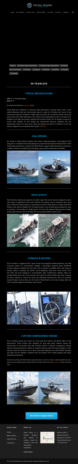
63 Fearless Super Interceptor (27, 65)
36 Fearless (55, 69)
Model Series (41, 12)
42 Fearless (36, 69)
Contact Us (10, 443)
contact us (27, 105)
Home (12, 12)
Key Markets (20, 12)
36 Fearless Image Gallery (41, 416)
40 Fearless (46, 69)
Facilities (50, 12)
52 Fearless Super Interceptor (49, 65)
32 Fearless (64, 69)
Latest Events (11, 439)
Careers (65, 12)
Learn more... (28, 452)
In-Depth (58, 12)
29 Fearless (14, 73)
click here (43, 126)
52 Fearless (26, 69)
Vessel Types (30, 12)
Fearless (12, 65)
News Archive (11, 435)
